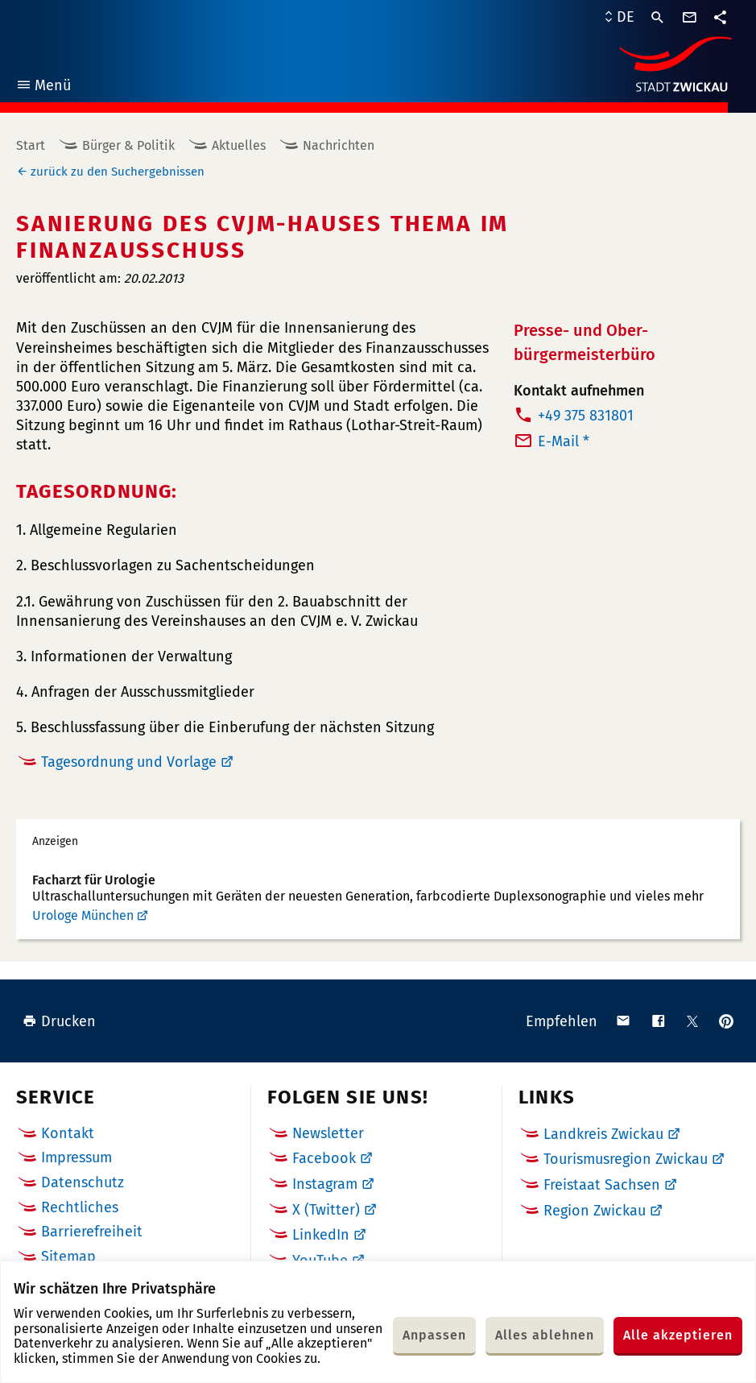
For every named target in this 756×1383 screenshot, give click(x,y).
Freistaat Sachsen (601, 1185)
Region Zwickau (594, 1210)
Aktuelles (239, 145)
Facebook (324, 1158)
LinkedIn (320, 1235)
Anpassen (434, 1335)
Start (30, 145)
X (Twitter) (326, 1210)
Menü (43, 87)
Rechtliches (79, 1207)
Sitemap (68, 1256)
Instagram (324, 1184)
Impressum (76, 1157)
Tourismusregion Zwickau (625, 1159)
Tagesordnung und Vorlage (129, 762)
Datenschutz (82, 1182)
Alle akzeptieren (678, 1335)
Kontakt (67, 1133)
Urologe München (83, 915)
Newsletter (328, 1133)
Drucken (59, 1021)
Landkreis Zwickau (603, 1134)
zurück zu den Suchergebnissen (117, 171)
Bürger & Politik (128, 145)
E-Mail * (563, 441)
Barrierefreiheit (92, 1231)
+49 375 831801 (586, 415)
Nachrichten (338, 145)
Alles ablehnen (544, 1335)
